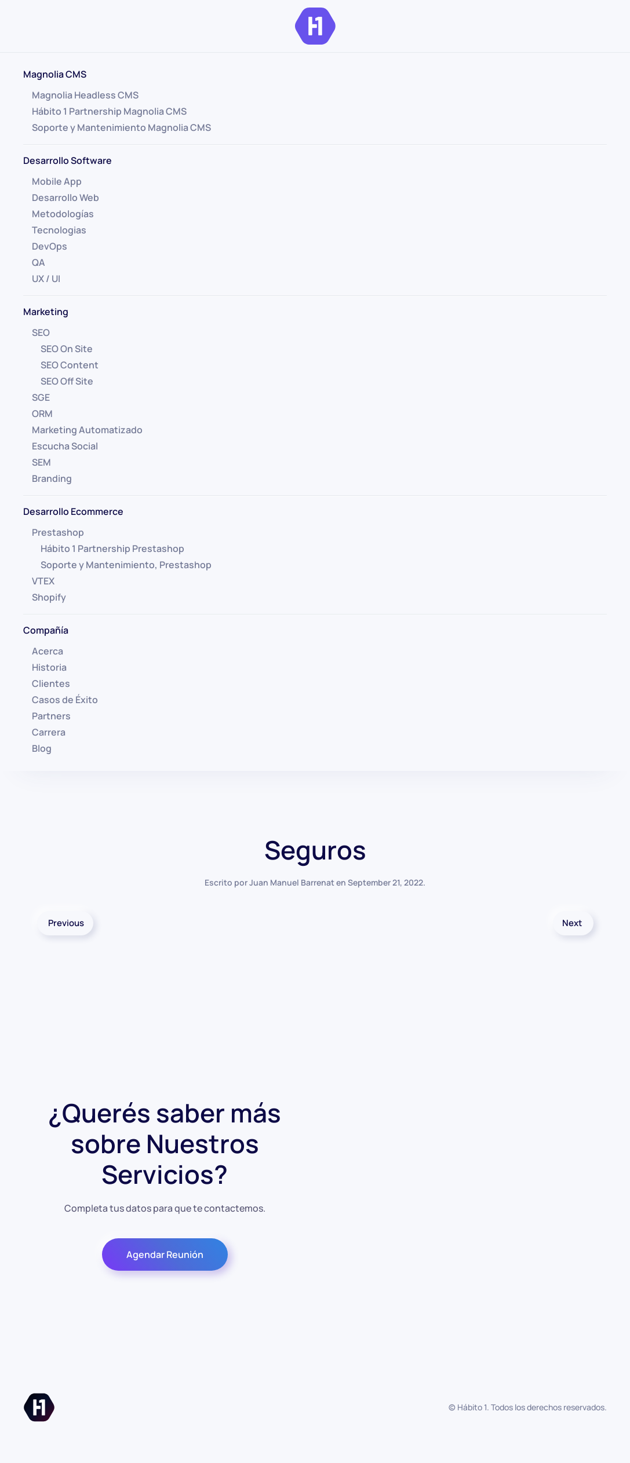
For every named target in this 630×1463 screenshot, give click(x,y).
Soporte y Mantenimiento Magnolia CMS (121, 127)
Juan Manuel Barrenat (291, 882)
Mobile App (57, 181)
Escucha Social (65, 446)
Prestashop (58, 532)
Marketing (45, 311)
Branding (52, 478)
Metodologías (63, 213)
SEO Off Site (67, 381)
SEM (41, 462)
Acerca (47, 651)
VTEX (43, 581)
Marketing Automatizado (87, 429)
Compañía (45, 630)
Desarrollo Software (67, 160)
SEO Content (70, 365)
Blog (42, 748)
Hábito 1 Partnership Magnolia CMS (109, 111)
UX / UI (46, 278)
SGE (41, 397)
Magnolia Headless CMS (85, 95)
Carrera (48, 732)
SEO (41, 332)
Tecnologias (59, 230)
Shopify (49, 597)
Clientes (51, 683)
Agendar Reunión (164, 1254)
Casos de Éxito (65, 699)
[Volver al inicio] (315, 26)
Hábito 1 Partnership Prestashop (112, 548)
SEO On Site (67, 348)
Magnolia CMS (54, 74)
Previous (66, 923)
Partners (51, 715)
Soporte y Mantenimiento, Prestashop (126, 564)
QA (38, 262)
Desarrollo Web (65, 197)
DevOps (49, 246)
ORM (42, 413)
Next (572, 923)
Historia (49, 667)
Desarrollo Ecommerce (73, 511)
